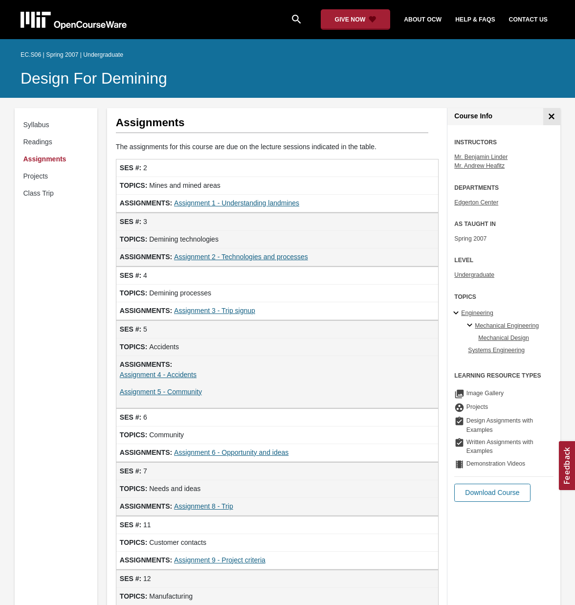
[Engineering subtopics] (457, 313)
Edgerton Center (476, 202)
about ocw (423, 19)
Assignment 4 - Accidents (158, 375)
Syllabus (36, 125)
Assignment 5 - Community (161, 392)
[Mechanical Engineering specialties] (471, 325)
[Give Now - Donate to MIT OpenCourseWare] (356, 19)
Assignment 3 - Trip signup (214, 310)
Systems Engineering (496, 350)
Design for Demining (94, 78)
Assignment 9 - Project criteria (219, 560)
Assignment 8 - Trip (203, 506)
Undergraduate (474, 274)
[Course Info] (551, 116)
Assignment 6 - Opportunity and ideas (231, 452)
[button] (492, 493)
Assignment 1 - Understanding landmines (236, 203)
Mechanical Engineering (507, 325)
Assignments (44, 159)
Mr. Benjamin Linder (481, 157)
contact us (528, 19)
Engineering (477, 313)
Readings (37, 142)
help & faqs (475, 19)
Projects (35, 176)
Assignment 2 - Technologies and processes (241, 257)
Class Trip (38, 193)
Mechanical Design (503, 338)
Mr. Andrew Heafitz (479, 165)
